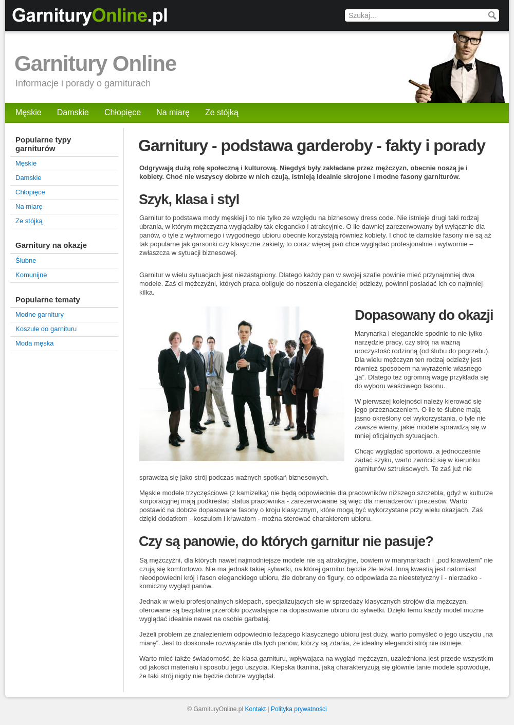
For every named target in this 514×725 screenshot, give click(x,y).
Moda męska (34, 343)
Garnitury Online (95, 63)
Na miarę (173, 112)
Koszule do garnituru (46, 329)
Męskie (28, 112)
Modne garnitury (39, 314)
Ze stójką (221, 112)
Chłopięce (122, 112)
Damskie (73, 112)
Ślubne (25, 260)
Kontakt (255, 709)
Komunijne (31, 275)
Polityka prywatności (299, 709)
